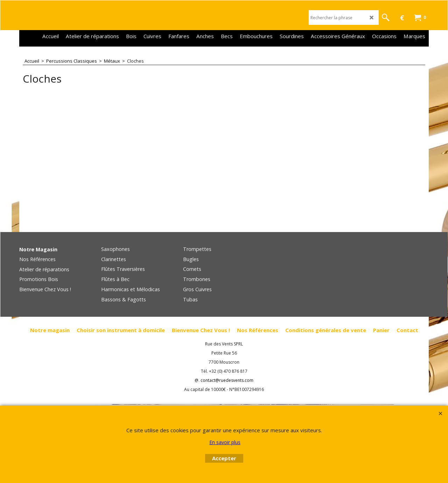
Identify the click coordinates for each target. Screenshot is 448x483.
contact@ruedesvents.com (227, 380)
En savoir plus (224, 442)
